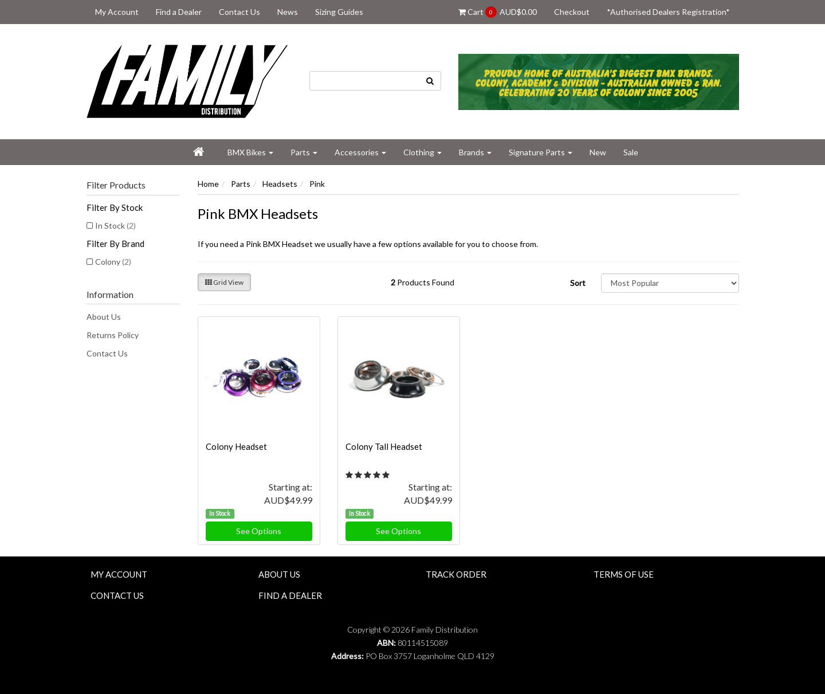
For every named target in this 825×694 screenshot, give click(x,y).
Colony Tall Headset (383, 446)
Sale (630, 152)
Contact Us (239, 12)
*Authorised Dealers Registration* (668, 12)
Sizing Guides (339, 12)
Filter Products (116, 185)
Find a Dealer (179, 12)
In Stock (115, 225)
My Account (117, 12)
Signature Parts (540, 152)
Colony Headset (236, 446)
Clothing (422, 152)
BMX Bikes (250, 152)
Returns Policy (113, 335)
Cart (497, 12)
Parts (303, 152)
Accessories (360, 152)
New (598, 152)
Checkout (572, 12)
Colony (113, 261)
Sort (578, 283)
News (287, 12)
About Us (104, 316)
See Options (258, 531)
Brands (475, 152)
